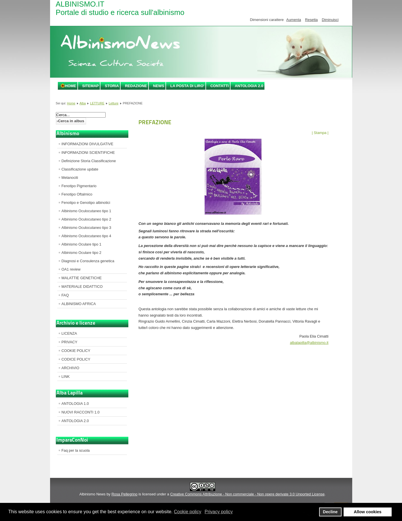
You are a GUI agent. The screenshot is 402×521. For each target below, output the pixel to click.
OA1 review (71, 269)
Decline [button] (330, 511)
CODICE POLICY (76, 359)
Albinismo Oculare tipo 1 (82, 244)
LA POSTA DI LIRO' (187, 86)
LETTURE (97, 103)
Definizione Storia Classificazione (89, 161)
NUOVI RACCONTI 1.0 (81, 412)
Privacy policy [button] (219, 511)
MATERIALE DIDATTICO (82, 286)
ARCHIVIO (70, 368)
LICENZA (69, 333)
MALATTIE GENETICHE (82, 278)
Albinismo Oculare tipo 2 (82, 252)
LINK (66, 376)
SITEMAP (90, 86)
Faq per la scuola (76, 450)
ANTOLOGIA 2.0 (249, 86)
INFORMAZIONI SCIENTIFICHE (88, 152)
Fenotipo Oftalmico (77, 194)
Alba (82, 103)
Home (70, 86)
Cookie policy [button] (187, 511)
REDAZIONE (136, 86)
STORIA (112, 86)
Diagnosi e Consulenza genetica (88, 261)
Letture (114, 103)
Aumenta (293, 20)
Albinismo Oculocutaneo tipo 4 (86, 236)
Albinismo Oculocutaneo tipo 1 (86, 211)
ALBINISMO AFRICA (79, 304)
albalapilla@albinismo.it (309, 342)
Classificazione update (80, 169)
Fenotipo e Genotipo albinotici (86, 202)
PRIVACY (69, 342)
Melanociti (70, 177)
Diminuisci (330, 20)
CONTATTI (219, 86)
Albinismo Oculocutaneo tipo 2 (86, 219)
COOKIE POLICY (76, 350)
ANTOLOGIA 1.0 (75, 403)
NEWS (158, 86)
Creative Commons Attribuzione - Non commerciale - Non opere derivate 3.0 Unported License (247, 494)
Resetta (311, 20)
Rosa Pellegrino (124, 494)
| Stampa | (320, 133)
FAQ (65, 295)
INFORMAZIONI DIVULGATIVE (87, 144)
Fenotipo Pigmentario (79, 186)
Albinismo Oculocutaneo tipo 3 (86, 227)
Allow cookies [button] (368, 511)
